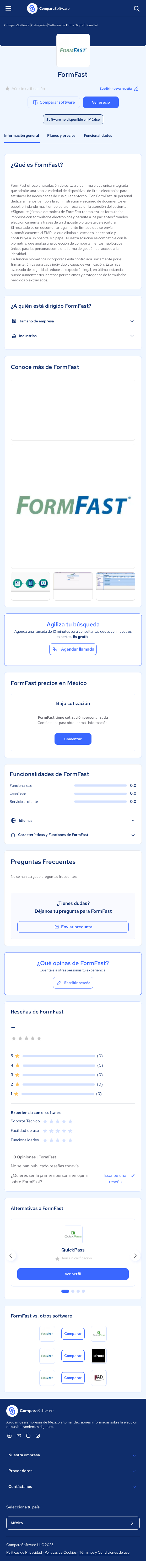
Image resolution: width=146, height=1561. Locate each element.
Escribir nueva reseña (119, 88)
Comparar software (53, 102)
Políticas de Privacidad (24, 1552)
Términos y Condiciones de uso (104, 1552)
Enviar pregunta (73, 927)
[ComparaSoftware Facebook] (28, 1435)
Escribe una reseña (119, 1178)
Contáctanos (73, 1487)
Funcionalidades (98, 135)
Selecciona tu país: (23, 1507)
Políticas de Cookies (61, 1552)
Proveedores (73, 1471)
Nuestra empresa (73, 1455)
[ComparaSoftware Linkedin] (9, 1435)
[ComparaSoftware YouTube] (19, 1435)
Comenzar (73, 739)
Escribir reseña (73, 983)
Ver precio (101, 102)
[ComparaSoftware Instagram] (38, 1435)
